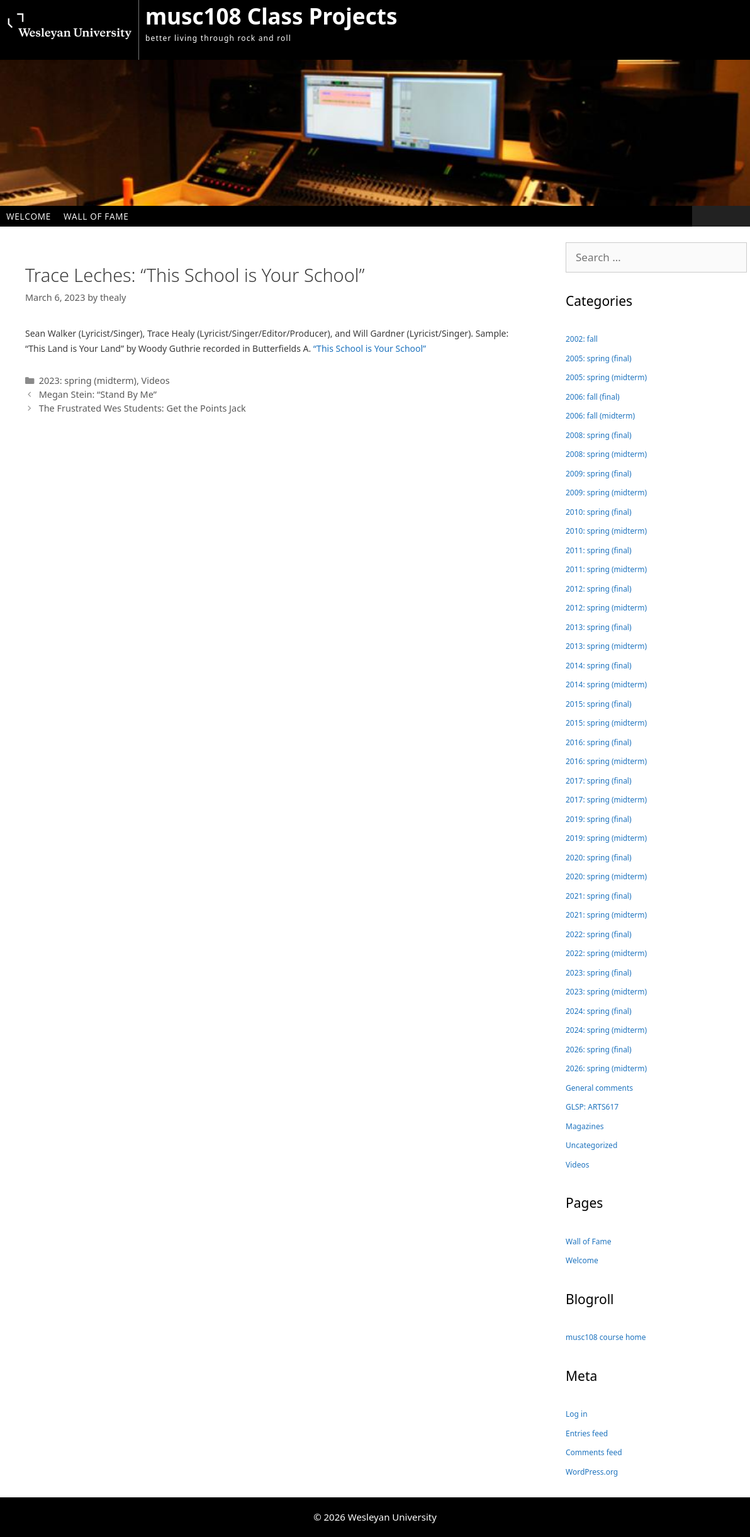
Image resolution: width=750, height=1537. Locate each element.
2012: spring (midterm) (606, 607)
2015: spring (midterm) (606, 723)
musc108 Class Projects (271, 16)
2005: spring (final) (599, 358)
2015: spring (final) (599, 704)
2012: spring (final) (599, 588)
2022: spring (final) (599, 934)
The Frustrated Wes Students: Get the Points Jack (142, 408)
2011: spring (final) (599, 550)
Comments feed (594, 1452)
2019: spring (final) (599, 819)
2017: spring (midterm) (606, 799)
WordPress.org (592, 1472)
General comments (599, 1088)
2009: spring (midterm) (606, 492)
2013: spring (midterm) (606, 646)
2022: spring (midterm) (606, 953)
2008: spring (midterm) (606, 454)
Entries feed (587, 1433)
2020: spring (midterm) (606, 876)
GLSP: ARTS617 (592, 1106)
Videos (156, 380)
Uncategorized (591, 1145)
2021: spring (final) (599, 896)
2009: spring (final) (599, 473)
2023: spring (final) (599, 972)
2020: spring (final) (599, 857)
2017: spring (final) (599, 780)
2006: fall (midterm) (600, 415)
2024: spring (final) (599, 1011)
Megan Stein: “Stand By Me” (98, 394)
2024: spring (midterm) (606, 1030)
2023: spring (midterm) (88, 380)
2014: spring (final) (599, 665)
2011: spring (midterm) (606, 569)
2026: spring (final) (599, 1049)
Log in (577, 1414)
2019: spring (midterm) (606, 838)
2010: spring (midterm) (606, 531)
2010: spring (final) (599, 512)
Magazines (584, 1126)
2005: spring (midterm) (606, 377)
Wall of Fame (96, 216)
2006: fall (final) (593, 396)
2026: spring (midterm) (606, 1068)
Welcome (28, 216)
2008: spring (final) (599, 435)
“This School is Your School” (369, 348)
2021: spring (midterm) (606, 914)
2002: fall (582, 339)
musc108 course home (606, 1337)
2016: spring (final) (599, 742)
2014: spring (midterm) (606, 684)
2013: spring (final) (599, 627)
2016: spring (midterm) (606, 761)
